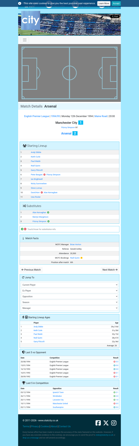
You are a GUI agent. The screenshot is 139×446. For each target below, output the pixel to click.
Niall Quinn (35, 166)
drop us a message (31, 438)
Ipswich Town (58, 392)
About (54, 426)
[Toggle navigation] (25, 40)
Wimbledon (57, 396)
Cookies (44, 426)
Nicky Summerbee (39, 183)
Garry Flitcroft (37, 170)
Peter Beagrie (37, 174)
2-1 (116, 392)
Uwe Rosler (36, 197)
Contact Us (65, 426)
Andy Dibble (36, 152)
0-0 (116, 365)
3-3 (116, 407)
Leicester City (58, 400)
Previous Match (31, 269)
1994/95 (55, 116)
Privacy (35, 426)
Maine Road (101, 116)
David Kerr (35, 192)
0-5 (116, 404)
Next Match (110, 269)
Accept (116, 3)
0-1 (116, 373)
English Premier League (36, 116)
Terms (26, 426)
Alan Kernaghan (50, 192)
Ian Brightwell (37, 179)
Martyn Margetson (40, 217)
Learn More (104, 3)
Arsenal (66, 133)
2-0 (116, 396)
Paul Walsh (35, 161)
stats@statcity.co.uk (104, 435)
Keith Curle (35, 157)
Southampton (58, 407)
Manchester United (60, 404)
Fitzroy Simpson (68, 127)
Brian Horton (75, 244)
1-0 (116, 400)
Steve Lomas (36, 188)
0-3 (116, 362)
